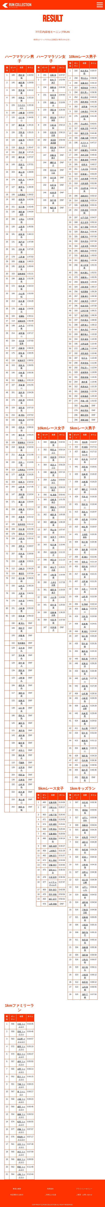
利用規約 (50, 1189)
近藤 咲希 (53, 802)
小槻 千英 (53, 815)
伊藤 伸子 (53, 865)
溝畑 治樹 (84, 420)
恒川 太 (85, 358)
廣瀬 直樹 (84, 160)
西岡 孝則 (84, 102)
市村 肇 (22, 152)
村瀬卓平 (21, 360)
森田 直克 (84, 256)
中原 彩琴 (53, 877)
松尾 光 (85, 164)
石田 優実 (53, 824)
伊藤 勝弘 (84, 150)
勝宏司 (21, 573)
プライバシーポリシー (84, 1189)
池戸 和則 (84, 315)
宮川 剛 (22, 207)
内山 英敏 (84, 406)
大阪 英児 (84, 301)
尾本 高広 (84, 330)
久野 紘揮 (84, 344)
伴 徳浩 (85, 447)
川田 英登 (84, 287)
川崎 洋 (22, 569)
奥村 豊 (85, 382)
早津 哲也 (84, 363)
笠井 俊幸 (84, 339)
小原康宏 (21, 195)
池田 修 (85, 955)
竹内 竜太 (84, 320)
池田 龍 (85, 756)
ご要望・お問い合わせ (84, 1195)
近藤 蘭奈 (53, 834)
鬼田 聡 (22, 730)
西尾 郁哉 (84, 377)
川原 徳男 (84, 183)
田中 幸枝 (53, 894)
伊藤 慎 (22, 261)
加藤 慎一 (84, 277)
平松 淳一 (84, 368)
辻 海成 (85, 604)
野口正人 (84, 78)
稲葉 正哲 (84, 128)
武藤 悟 (22, 348)
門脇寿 (21, 763)
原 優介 (85, 557)
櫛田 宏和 (84, 415)
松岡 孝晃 (84, 205)
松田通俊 (84, 292)
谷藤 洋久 (84, 237)
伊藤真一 (21, 380)
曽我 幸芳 (84, 282)
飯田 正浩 (84, 133)
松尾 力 (22, 482)
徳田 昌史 (84, 251)
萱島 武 (22, 534)
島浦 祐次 (84, 387)
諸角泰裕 (21, 274)
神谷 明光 (84, 410)
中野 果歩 (53, 829)
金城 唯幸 (84, 372)
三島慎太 (21, 470)
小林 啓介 (84, 111)
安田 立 (85, 562)
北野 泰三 (84, 325)
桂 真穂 (53, 495)
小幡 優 (22, 113)
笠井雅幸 (21, 643)
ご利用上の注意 (50, 1195)
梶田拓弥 (84, 88)
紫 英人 (22, 623)
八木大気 (84, 169)
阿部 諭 (22, 775)
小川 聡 (85, 765)
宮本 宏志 (84, 241)
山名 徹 (85, 694)
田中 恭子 (53, 890)
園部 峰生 (84, 260)
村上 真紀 (53, 860)
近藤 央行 (84, 83)
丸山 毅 (85, 728)
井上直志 (84, 97)
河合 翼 (22, 529)
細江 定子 (53, 899)
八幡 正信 (84, 349)
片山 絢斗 (84, 124)
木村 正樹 (84, 155)
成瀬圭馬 (21, 321)
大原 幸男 (84, 246)
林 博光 (22, 415)
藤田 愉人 (84, 334)
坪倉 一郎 (84, 401)
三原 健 (22, 257)
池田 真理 (53, 846)
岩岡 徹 (85, 107)
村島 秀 (85, 837)
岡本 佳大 (84, 232)
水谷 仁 (22, 750)
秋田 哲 (85, 982)
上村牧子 (52, 851)
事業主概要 (17, 1189)
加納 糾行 (84, 196)
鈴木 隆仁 (84, 273)
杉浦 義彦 (84, 396)
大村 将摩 (84, 179)
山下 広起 (84, 217)
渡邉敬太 (21, 442)
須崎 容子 (53, 856)
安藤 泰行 (84, 296)
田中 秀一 (84, 92)
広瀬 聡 (22, 780)
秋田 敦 (85, 659)
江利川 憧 (84, 311)
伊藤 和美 (84, 201)
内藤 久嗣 (84, 138)
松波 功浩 (84, 306)
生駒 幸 (53, 75)
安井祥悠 (21, 524)
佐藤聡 (21, 316)
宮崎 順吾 (84, 391)
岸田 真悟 (84, 353)
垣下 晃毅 (84, 227)
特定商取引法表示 (16, 1195)
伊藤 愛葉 (53, 820)
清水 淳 (22, 148)
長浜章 (85, 442)
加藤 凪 (85, 825)
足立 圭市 (84, 222)
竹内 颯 (85, 760)
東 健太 (85, 631)
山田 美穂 (53, 904)
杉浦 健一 (84, 174)
